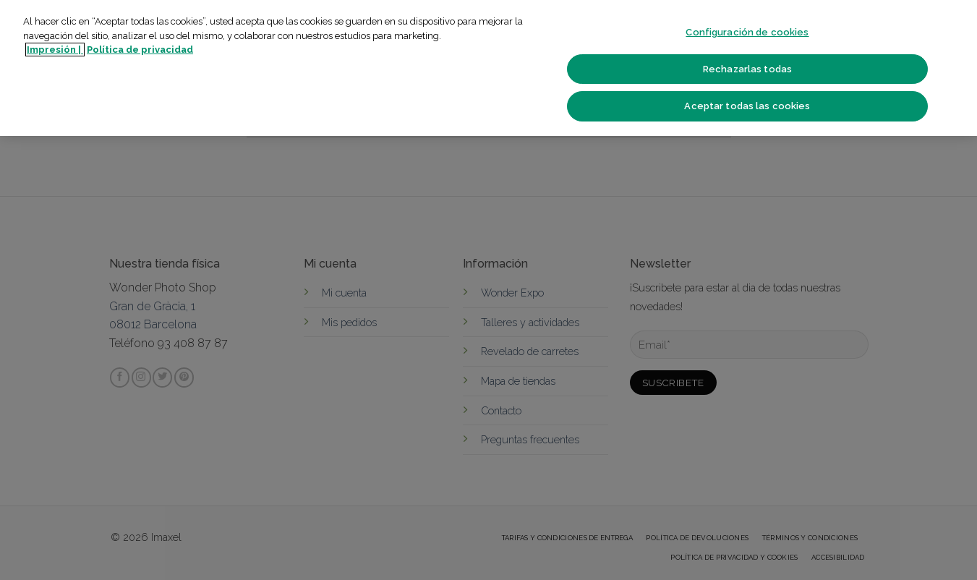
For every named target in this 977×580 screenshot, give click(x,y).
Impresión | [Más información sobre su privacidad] (55, 49)
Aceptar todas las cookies (747, 106)
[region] (488, 68)
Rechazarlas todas (747, 69)
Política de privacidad (140, 49)
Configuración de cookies (747, 32)
